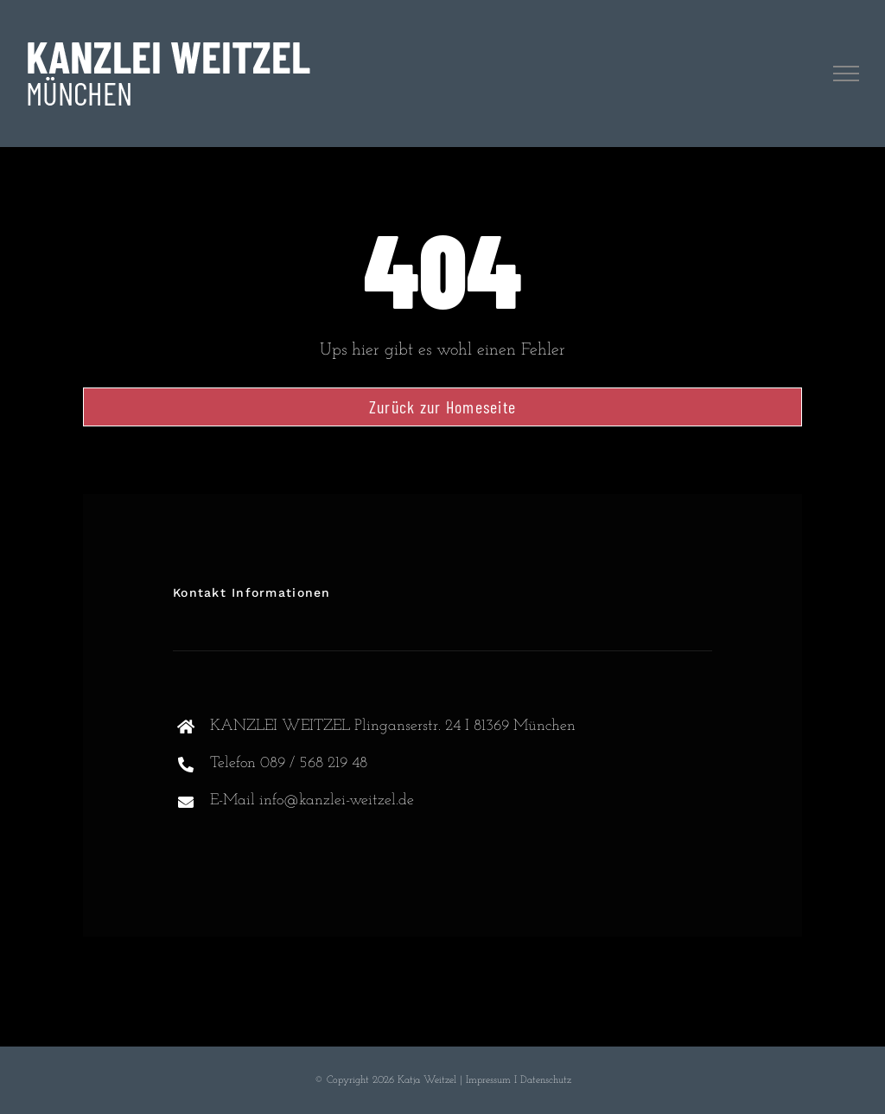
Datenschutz (545, 1080)
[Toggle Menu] (847, 73)
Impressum (488, 1080)
